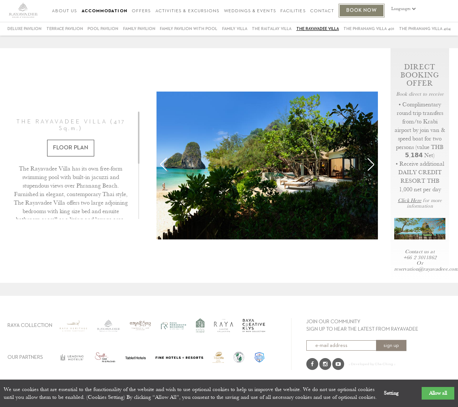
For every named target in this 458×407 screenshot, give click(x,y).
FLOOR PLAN (70, 148)
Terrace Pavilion (64, 29)
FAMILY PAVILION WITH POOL (188, 29)
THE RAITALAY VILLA (271, 29)
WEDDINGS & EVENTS (250, 11)
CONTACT (322, 11)
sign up (391, 345)
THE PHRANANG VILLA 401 (368, 29)
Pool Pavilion (103, 29)
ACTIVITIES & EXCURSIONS (187, 11)
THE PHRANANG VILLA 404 (425, 29)
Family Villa (234, 29)
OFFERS (141, 11)
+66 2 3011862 (419, 257)
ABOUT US (65, 11)
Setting (391, 393)
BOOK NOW (361, 10)
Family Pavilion (139, 29)
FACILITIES (293, 11)
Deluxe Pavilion (24, 29)
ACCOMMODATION (105, 11)
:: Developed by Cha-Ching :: (372, 364)
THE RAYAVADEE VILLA (317, 29)
